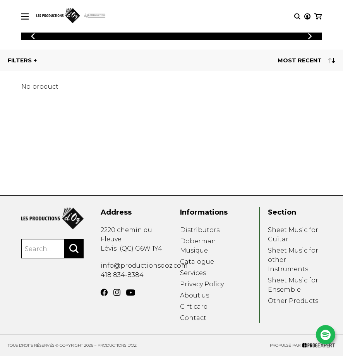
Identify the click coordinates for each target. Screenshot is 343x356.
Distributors (200, 230)
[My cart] (318, 16)
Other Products (293, 300)
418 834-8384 (122, 275)
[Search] (74, 248)
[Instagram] (116, 292)
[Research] (297, 16)
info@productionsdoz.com (144, 265)
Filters (20, 60)
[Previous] (33, 36)
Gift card (194, 306)
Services (193, 273)
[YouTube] (130, 292)
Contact (193, 318)
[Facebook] (104, 292)
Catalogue (197, 261)
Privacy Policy (202, 284)
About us (194, 295)
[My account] (307, 16)
